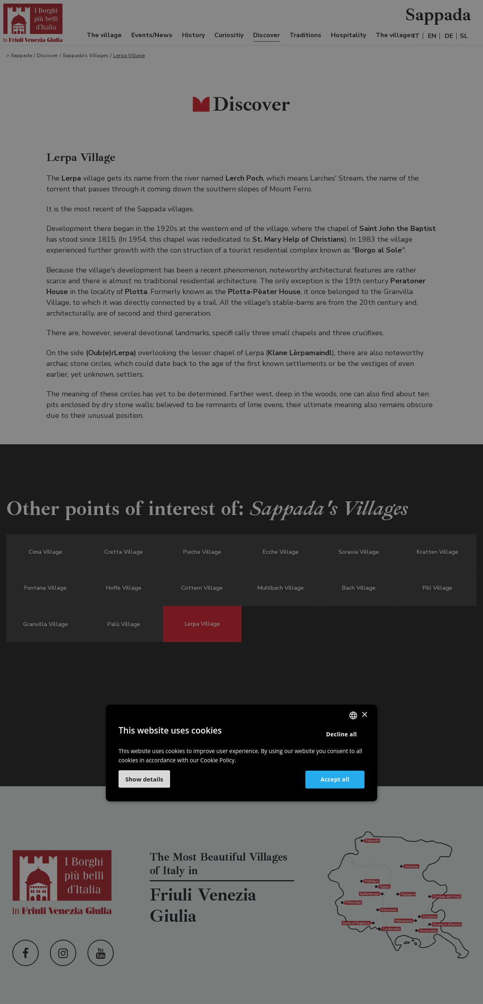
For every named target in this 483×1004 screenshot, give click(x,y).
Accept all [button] (335, 779)
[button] (144, 779)
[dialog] (241, 502)
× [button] (364, 715)
